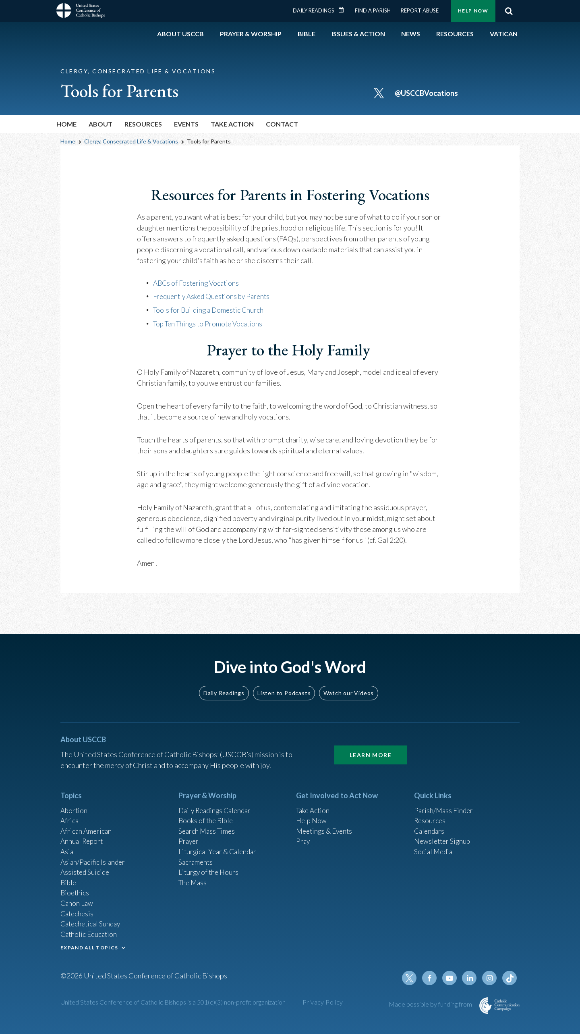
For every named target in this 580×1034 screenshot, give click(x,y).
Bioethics (75, 888)
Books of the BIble (206, 812)
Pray (303, 834)
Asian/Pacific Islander (93, 855)
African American (87, 823)
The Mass (193, 877)
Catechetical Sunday (92, 921)
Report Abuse (420, 10)
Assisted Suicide (86, 866)
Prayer (189, 834)
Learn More (371, 745)
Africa (69, 812)
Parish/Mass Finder (444, 801)
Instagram (490, 978)
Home (66, 124)
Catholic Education (90, 932)
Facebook (432, 978)
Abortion (74, 801)
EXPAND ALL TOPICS (89, 946)
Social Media (434, 845)
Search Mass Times (208, 823)
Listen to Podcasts (284, 683)
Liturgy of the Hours (209, 866)
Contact (282, 124)
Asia (67, 845)
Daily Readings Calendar (344, 10)
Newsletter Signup (443, 834)
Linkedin (471, 978)
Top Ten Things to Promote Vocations (210, 322)
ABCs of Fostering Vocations (197, 282)
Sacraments (196, 855)
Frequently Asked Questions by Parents (214, 296)
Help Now (473, 11)
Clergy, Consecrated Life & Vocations (131, 141)
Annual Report (83, 834)
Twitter (413, 978)
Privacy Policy (322, 1002)
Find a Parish (373, 10)
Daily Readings (313, 10)
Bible (68, 877)
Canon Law (77, 899)
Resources (430, 812)
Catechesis (77, 910)
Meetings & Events (326, 823)
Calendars (430, 823)
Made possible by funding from (431, 1004)
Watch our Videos (348, 683)
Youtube (452, 978)
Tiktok (510, 978)
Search (509, 11)
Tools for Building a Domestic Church (210, 309)
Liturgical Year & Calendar (219, 845)
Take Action (314, 801)
